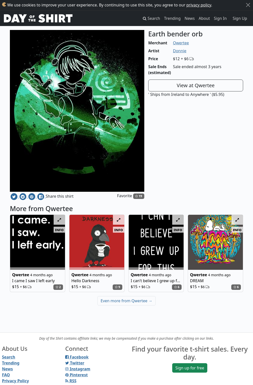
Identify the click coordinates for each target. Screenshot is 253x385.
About (204, 18)
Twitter (74, 363)
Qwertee (181, 43)
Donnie (179, 51)
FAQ (6, 375)
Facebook (76, 357)
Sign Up (240, 18)
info (59, 229)
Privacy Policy (15, 381)
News (190, 18)
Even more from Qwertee (126, 300)
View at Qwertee (195, 85)
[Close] (248, 5)
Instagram (77, 369)
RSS (70, 381)
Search (8, 357)
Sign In (220, 18)
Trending (172, 18)
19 (138, 196)
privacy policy (198, 5)
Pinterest (76, 375)
